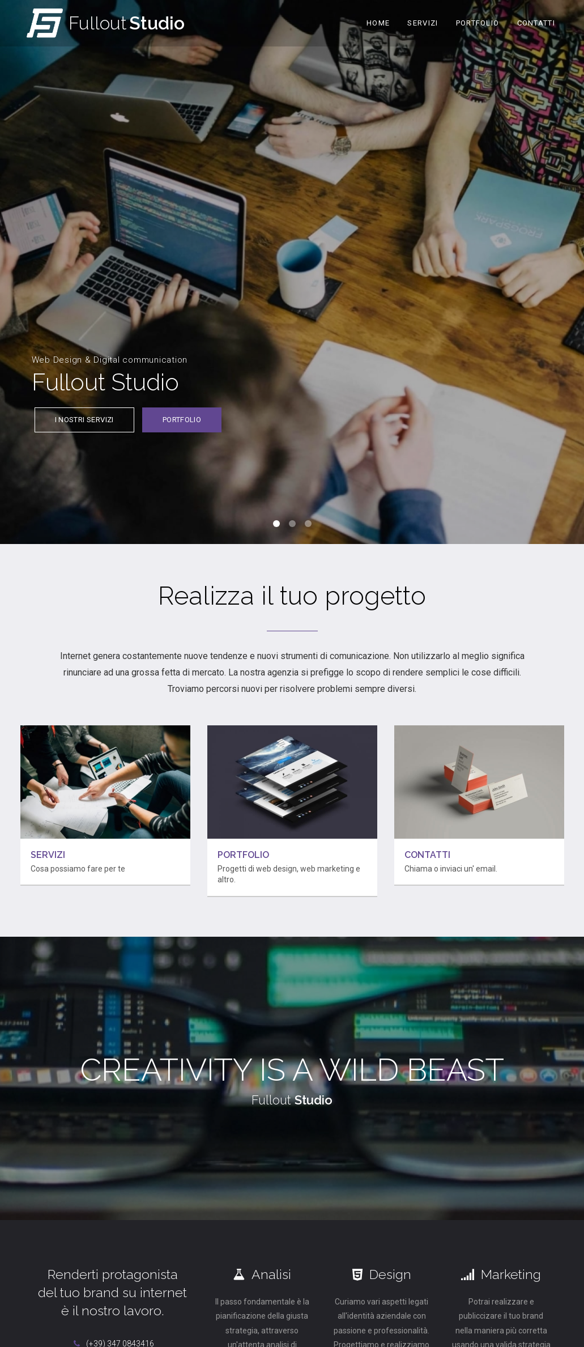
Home (378, 23)
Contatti (536, 23)
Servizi (422, 23)
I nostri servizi (84, 422)
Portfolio (478, 23)
